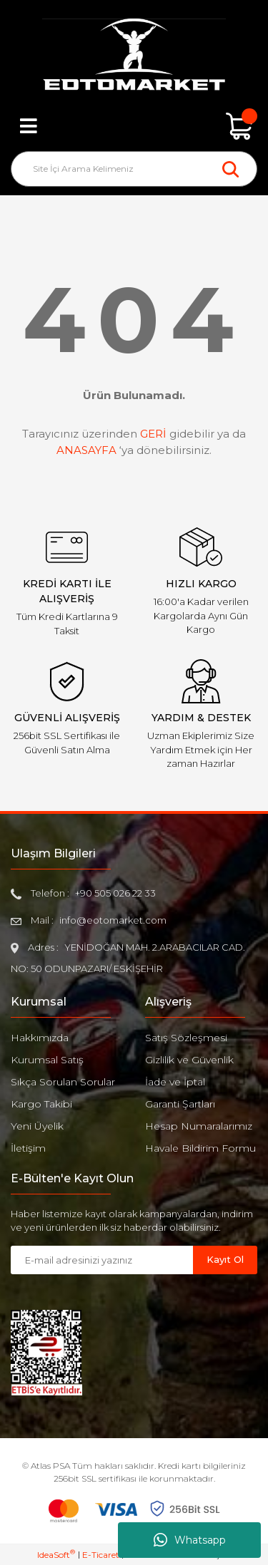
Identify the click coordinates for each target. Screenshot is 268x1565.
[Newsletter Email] (102, 1260)
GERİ (153, 433)
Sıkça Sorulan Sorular (63, 1081)
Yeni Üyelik (37, 1126)
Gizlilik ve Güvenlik (189, 1059)
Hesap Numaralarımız (198, 1126)
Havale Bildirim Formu (200, 1148)
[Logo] (133, 56)
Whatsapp (190, 1540)
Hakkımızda (40, 1037)
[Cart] (239, 126)
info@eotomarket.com (113, 920)
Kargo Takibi (41, 1103)
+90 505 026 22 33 (115, 893)
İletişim (28, 1148)
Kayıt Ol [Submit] (225, 1259)
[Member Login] (134, 126)
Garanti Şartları (180, 1103)
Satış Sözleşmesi (186, 1037)
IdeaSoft (56, 1554)
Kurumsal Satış (47, 1059)
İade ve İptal (175, 1081)
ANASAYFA (86, 450)
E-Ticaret (100, 1554)
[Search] (134, 169)
